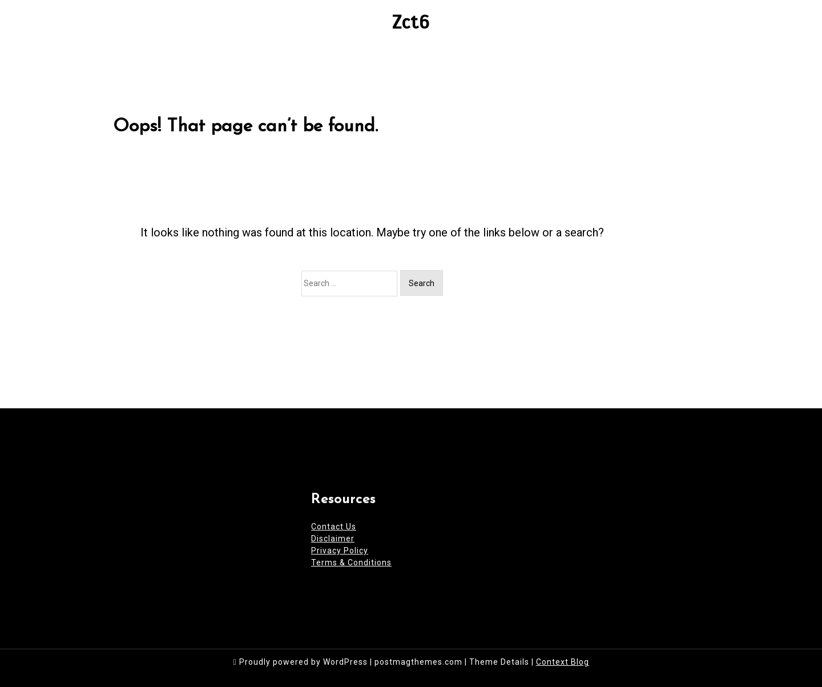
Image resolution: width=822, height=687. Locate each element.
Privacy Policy (339, 550)
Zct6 (411, 22)
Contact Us (333, 526)
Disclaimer (332, 538)
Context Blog (562, 661)
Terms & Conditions (351, 562)
